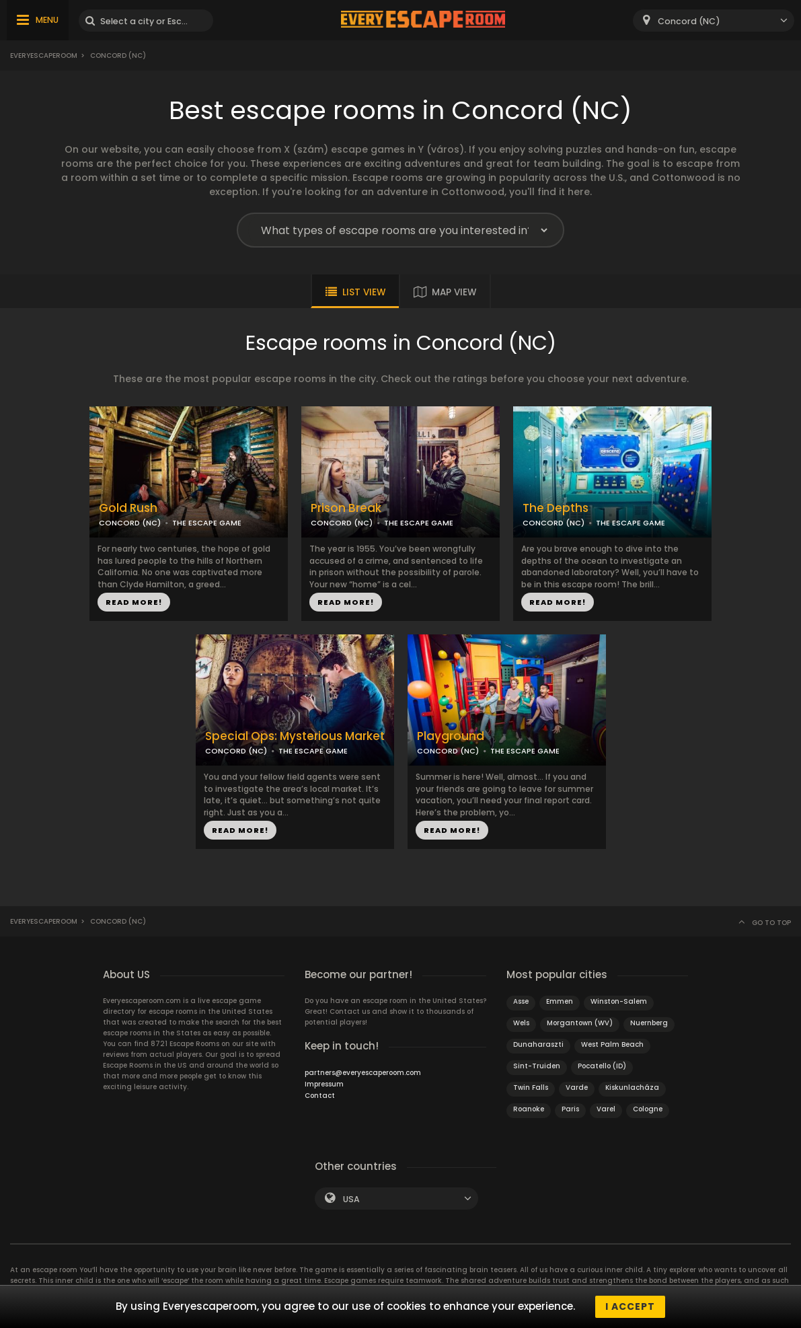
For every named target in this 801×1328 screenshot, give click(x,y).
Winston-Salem (618, 1001)
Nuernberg (649, 1023)
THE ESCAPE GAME (206, 522)
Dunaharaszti (538, 1044)
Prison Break (346, 508)
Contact (320, 1096)
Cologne (647, 1109)
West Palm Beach (612, 1044)
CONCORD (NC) (130, 522)
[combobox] (713, 20)
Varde (577, 1087)
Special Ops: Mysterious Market (295, 736)
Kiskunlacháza (632, 1087)
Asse (521, 1001)
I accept (630, 1306)
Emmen (559, 1001)
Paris (570, 1109)
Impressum (324, 1084)
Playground (450, 736)
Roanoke (528, 1109)
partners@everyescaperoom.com (363, 1073)
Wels (521, 1023)
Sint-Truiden (536, 1066)
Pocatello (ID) (602, 1066)
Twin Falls (530, 1087)
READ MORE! (134, 602)
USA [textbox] (351, 1199)
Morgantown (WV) (580, 1023)
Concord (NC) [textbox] (689, 21)
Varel (606, 1109)
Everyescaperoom (43, 55)
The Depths (555, 508)
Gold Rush (128, 508)
